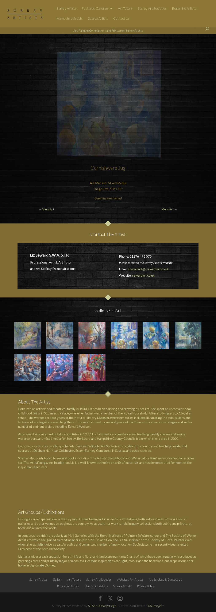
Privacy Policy (145, 586)
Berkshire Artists (184, 8)
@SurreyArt (155, 606)
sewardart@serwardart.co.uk (148, 269)
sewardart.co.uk (143, 275)
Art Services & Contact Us (165, 579)
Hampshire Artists (70, 18)
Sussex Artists (98, 18)
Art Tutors (125, 8)
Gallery (57, 579)
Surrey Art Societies (152, 8)
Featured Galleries (95, 8)
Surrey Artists (66, 8)
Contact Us (121, 18)
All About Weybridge (102, 606)
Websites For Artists (130, 579)
